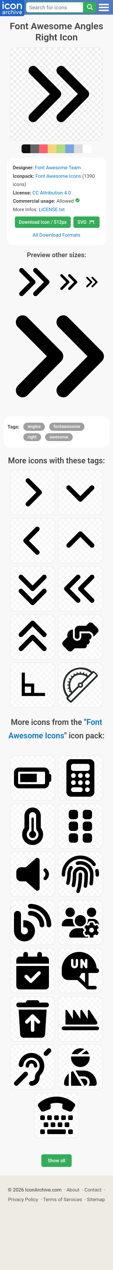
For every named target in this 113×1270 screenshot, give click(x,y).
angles (34, 426)
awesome (59, 437)
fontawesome (67, 426)
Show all (56, 1160)
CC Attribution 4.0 (51, 193)
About (73, 1190)
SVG (85, 222)
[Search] (89, 7)
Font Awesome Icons (58, 176)
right (32, 437)
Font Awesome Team (58, 167)
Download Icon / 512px (43, 222)
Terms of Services (62, 1199)
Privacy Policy (23, 1199)
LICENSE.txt (52, 209)
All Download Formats (57, 235)
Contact (93, 1190)
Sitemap (96, 1199)
